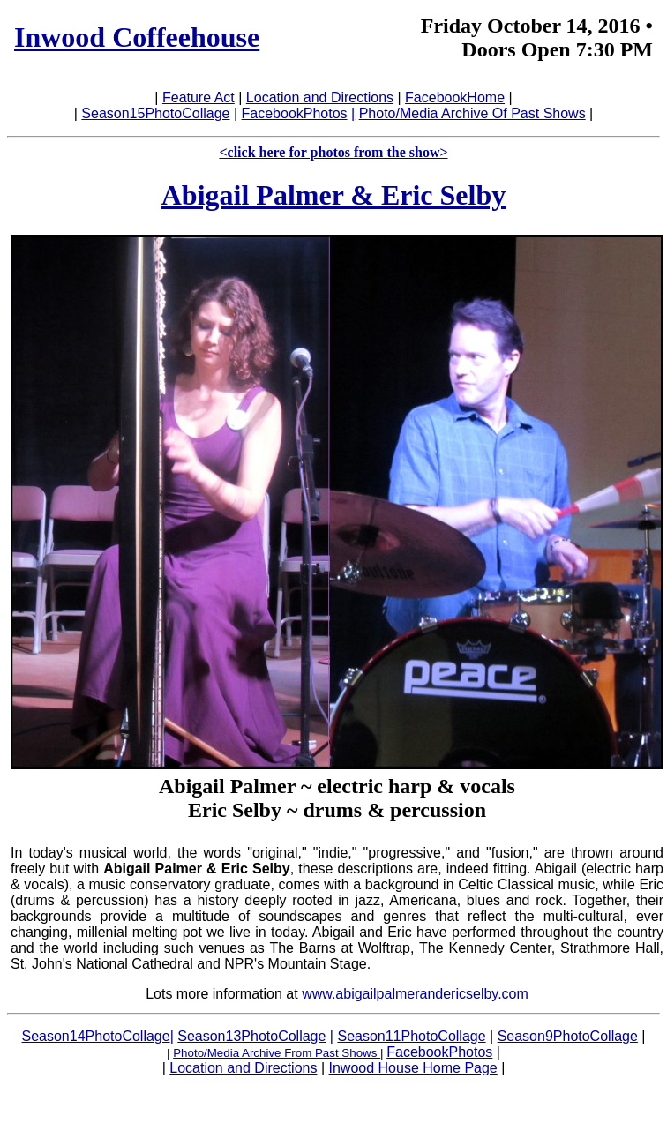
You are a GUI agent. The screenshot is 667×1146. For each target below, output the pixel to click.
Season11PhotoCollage (411, 1036)
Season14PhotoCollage (96, 1036)
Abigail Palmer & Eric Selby (333, 195)
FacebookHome (455, 97)
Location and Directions (319, 97)
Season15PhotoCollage (155, 113)
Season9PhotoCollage (568, 1036)
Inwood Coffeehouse (136, 37)
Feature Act (198, 97)
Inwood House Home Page (413, 1067)
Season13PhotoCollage (251, 1036)
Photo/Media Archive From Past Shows (276, 1053)
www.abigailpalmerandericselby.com (415, 993)
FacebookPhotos (295, 113)
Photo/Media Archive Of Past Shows (472, 113)
